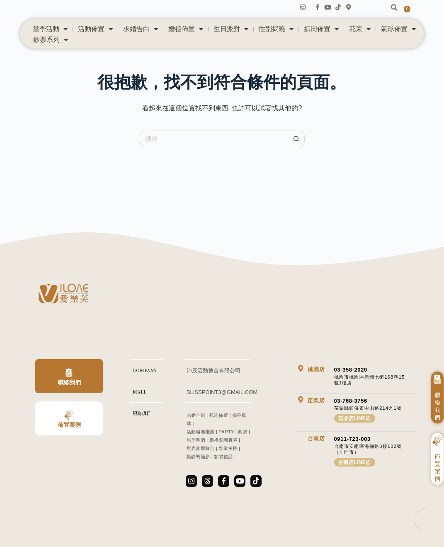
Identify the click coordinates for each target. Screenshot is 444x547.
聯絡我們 (69, 392)
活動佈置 (95, 39)
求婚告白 (140, 39)
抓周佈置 (321, 39)
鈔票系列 (50, 50)
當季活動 (50, 39)
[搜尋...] (213, 149)
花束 (360, 39)
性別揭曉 (276, 39)
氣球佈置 (398, 39)
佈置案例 (69, 434)
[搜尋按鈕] (296, 149)
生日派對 (231, 39)
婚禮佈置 (185, 39)
